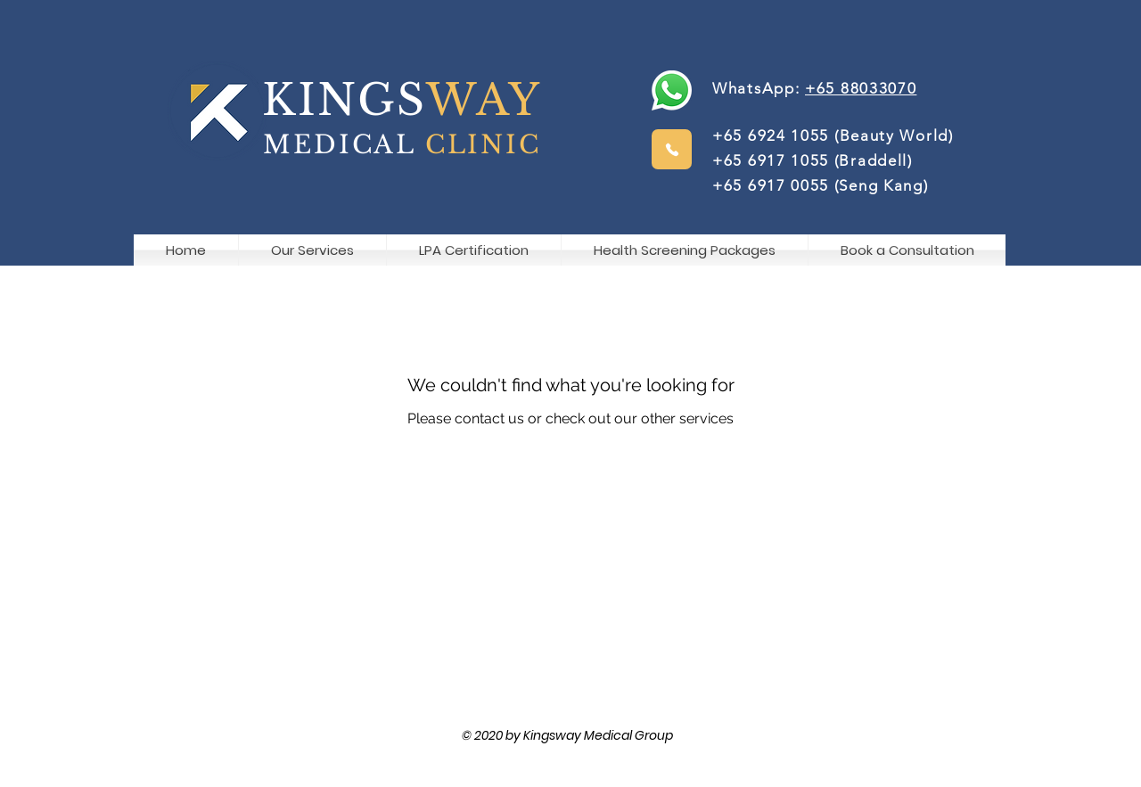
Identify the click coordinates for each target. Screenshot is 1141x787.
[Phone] (672, 149)
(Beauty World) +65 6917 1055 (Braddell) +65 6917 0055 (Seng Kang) (840, 160)
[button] (907, 250)
